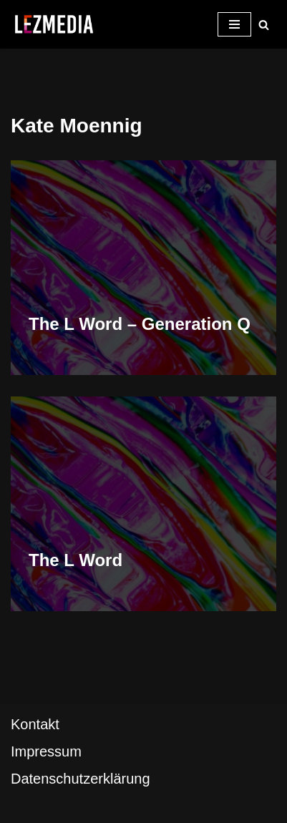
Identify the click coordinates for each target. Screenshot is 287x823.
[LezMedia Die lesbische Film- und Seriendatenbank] (54, 24)
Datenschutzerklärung (80, 779)
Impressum (46, 751)
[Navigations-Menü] (234, 24)
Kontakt (35, 724)
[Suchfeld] (263, 24)
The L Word (75, 560)
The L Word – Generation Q (139, 323)
